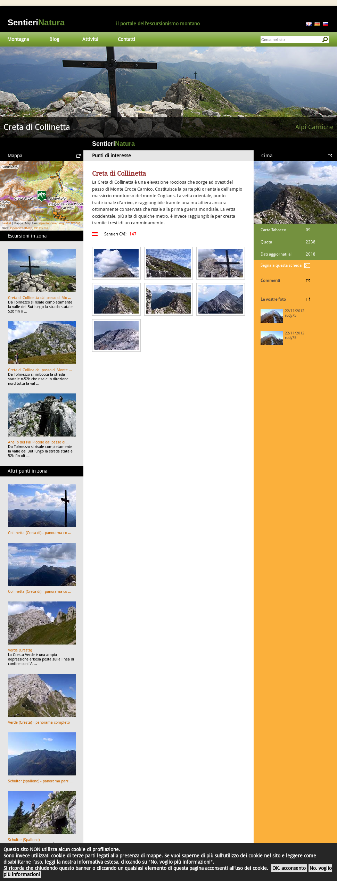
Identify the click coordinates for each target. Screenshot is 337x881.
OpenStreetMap (21, 228)
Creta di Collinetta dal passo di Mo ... (39, 298)
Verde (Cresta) (20, 650)
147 (133, 234)
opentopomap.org (51, 223)
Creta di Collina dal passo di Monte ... (40, 370)
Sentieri (36, 22)
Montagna (18, 39)
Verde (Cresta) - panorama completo (39, 722)
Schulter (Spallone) (24, 840)
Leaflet (6, 223)
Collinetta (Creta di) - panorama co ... (39, 533)
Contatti (126, 39)
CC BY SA (41, 228)
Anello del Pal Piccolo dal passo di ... (38, 442)
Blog (54, 39)
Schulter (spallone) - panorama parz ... (40, 781)
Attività (90, 39)
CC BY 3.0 (72, 223)
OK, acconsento (289, 868)
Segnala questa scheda (281, 265)
